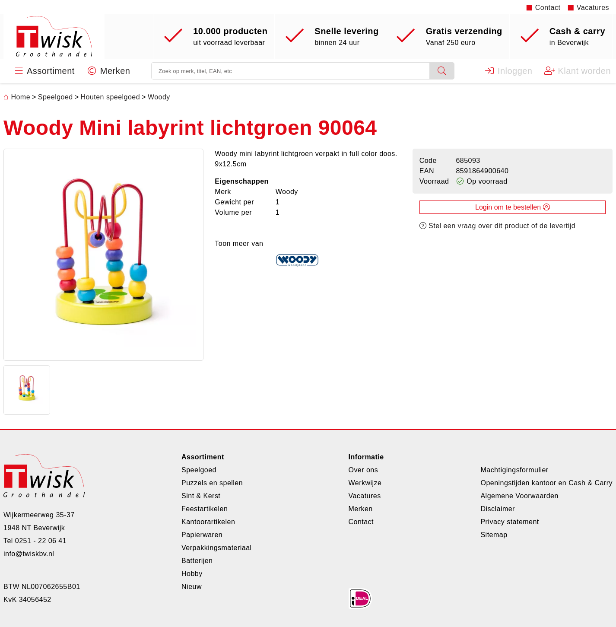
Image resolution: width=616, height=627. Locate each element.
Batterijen (197, 560)
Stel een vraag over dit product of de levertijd (497, 226)
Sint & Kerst (200, 496)
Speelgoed (198, 470)
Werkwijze (364, 483)
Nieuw (191, 586)
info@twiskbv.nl (28, 553)
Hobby (192, 573)
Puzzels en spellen (212, 483)
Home (16, 97)
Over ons (363, 470)
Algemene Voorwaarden (519, 496)
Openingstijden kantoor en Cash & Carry (546, 483)
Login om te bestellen (512, 207)
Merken (360, 508)
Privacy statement (509, 521)
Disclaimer (497, 508)
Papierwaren (201, 534)
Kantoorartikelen (208, 521)
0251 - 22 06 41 (41, 540)
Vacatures (593, 7)
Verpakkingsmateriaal (216, 547)
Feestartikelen (204, 508)
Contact (548, 7)
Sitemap (493, 534)
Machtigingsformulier (514, 470)
